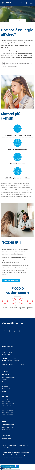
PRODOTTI (5, 374)
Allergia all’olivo (6, 408)
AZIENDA (5, 372)
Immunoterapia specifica (8, 377)
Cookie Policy (25, 452)
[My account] (21, 3)
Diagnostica (5, 381)
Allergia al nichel (6, 417)
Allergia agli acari (6, 399)
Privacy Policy (16, 452)
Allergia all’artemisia (7, 414)
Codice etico (7, 452)
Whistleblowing (20, 455)
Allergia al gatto (6, 401)
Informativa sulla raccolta (6, 468)
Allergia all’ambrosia (7, 412)
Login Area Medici (6, 438)
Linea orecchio (5, 386)
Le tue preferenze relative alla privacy (8, 466)
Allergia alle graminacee (8, 403)
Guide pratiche (6, 429)
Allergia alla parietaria (8, 405)
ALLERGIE (5, 396)
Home (12, 21)
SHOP (4, 392)
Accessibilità (18, 457)
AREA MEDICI (6, 436)
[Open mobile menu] (31, 3)
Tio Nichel (4, 379)
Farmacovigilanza (8, 457)
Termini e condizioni (9, 455)
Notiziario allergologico (8, 427)
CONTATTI (5, 433)
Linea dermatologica (7, 388)
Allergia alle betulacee (7, 410)
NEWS (4, 422)
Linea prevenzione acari (8, 384)
